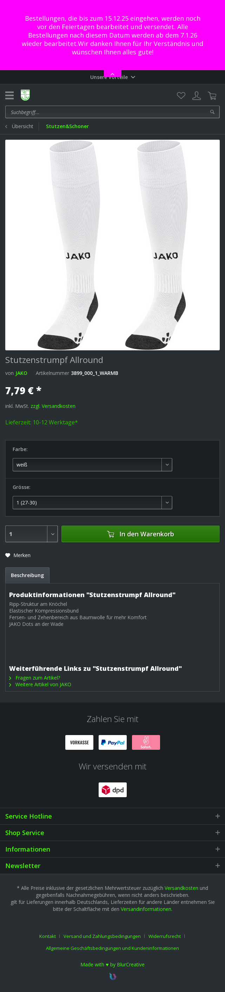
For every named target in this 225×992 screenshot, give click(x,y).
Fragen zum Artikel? (34, 677)
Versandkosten (181, 888)
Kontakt (47, 936)
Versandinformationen (146, 909)
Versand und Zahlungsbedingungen (102, 936)
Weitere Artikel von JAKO (40, 684)
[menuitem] (181, 96)
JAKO (21, 373)
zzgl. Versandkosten (53, 406)
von (9, 373)
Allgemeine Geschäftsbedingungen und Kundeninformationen (112, 948)
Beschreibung (27, 575)
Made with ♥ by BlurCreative (112, 964)
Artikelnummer (52, 373)
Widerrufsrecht (164, 936)
